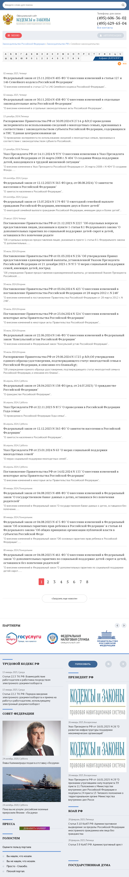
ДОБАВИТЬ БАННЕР (35, 828)
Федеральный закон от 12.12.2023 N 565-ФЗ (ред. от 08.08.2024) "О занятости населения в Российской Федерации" (58, 185)
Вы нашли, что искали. (19, 856)
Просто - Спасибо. (17, 866)
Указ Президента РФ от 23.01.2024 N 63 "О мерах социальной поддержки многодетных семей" (55, 452)
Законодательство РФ (58, 43)
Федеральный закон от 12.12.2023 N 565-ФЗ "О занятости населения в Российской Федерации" (61, 430)
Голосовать (83, 664)
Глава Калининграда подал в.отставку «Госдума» (31, 763)
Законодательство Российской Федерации (24, 43)
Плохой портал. (15, 871)
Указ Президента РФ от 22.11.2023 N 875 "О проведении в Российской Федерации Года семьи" (61, 409)
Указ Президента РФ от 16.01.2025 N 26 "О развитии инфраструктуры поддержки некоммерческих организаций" (93, 730)
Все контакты (105, 27)
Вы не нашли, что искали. (20, 861)
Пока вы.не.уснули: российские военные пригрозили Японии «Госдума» (25, 810)
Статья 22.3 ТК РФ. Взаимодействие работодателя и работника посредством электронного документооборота (26, 680)
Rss (122, 63)
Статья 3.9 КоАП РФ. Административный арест (95, 844)
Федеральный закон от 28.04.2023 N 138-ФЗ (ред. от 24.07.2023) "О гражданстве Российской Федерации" (59, 387)
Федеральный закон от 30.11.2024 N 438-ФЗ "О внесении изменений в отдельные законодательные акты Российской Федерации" (61, 101)
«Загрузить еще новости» (64, 598)
